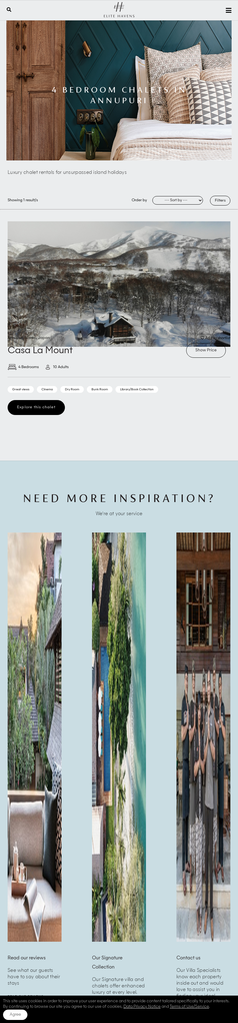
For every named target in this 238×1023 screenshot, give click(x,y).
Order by (139, 200)
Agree (15, 1015)
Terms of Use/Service (189, 1007)
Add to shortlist (215, 338)
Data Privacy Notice (142, 1007)
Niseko (30, 338)
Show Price (206, 350)
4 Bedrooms (23, 367)
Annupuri (15, 338)
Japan (44, 338)
